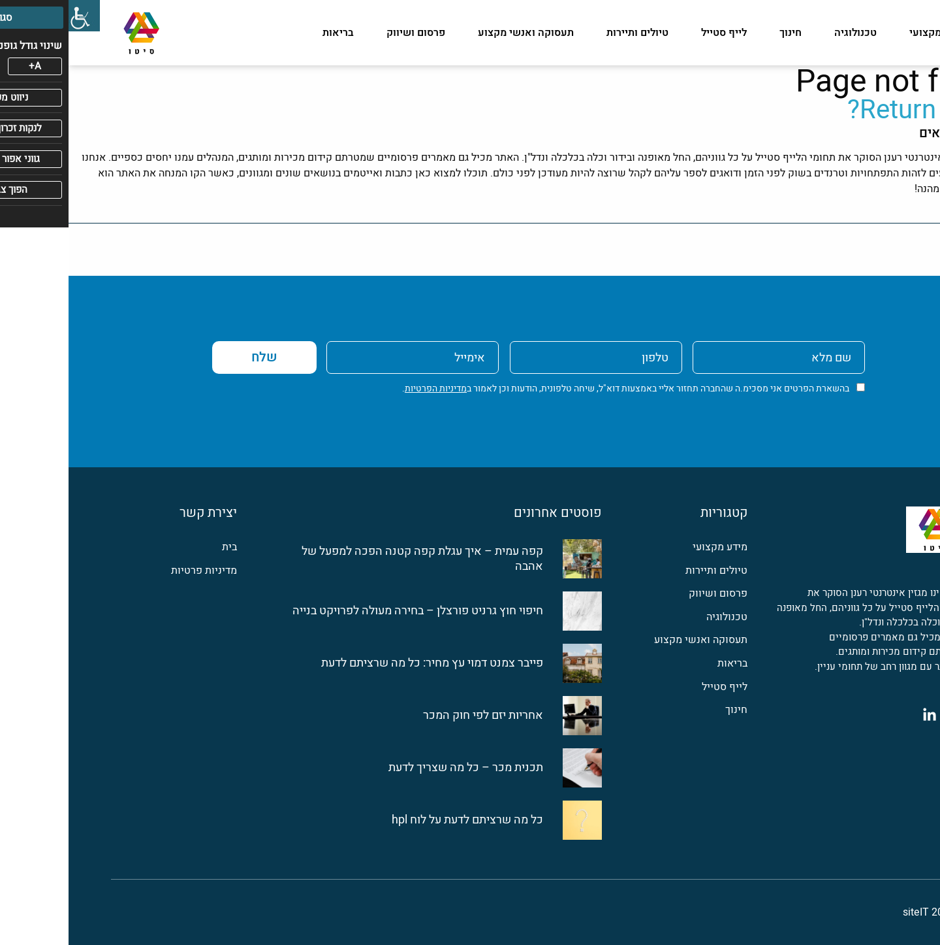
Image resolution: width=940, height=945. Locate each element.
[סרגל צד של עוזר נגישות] (15, 15)
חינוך (722, 32)
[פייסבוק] (890, 714)
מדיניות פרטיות (135, 571)
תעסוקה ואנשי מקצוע (457, 32)
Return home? (859, 110)
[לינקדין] (861, 714)
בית (160, 547)
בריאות (269, 32)
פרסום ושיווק (347, 32)
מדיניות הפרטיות (367, 388)
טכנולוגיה (787, 32)
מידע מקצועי (869, 32)
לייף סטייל (655, 32)
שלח (196, 357)
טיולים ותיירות (569, 32)
